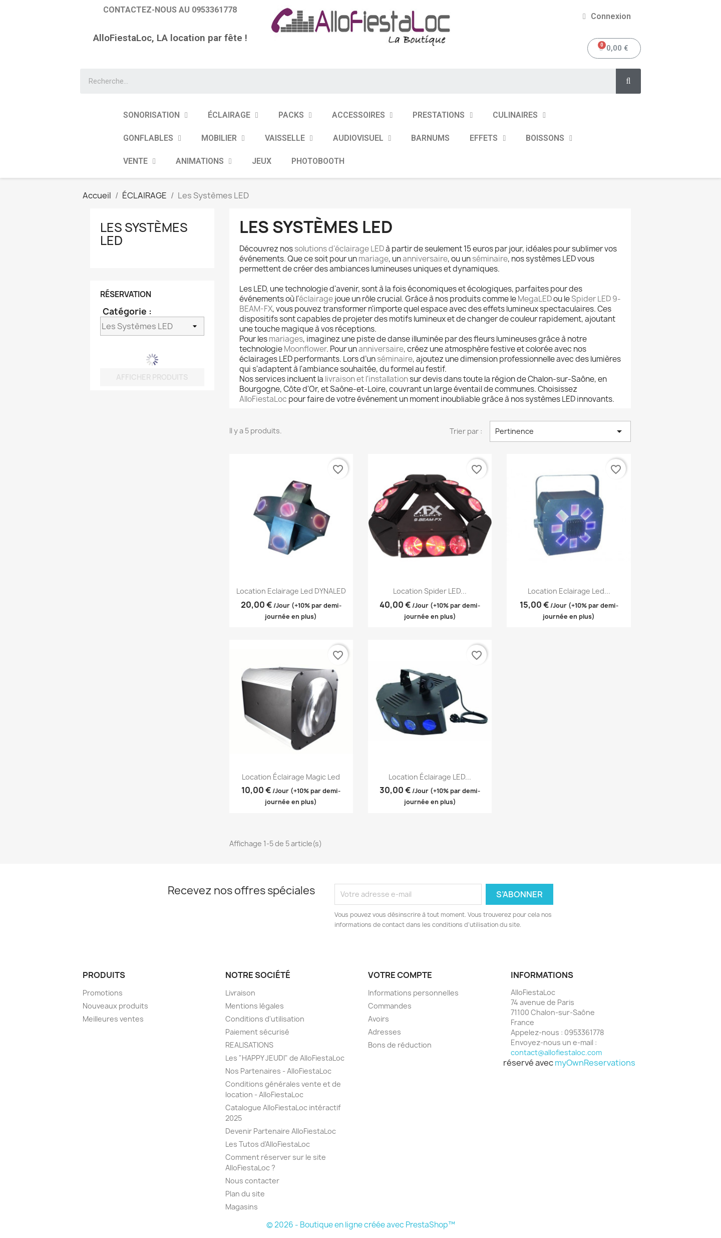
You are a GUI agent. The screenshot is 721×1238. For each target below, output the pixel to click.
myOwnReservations (595, 1062)
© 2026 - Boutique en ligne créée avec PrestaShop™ (360, 1224)
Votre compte (400, 974)
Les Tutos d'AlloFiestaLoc (267, 1144)
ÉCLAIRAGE (233, 115)
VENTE (139, 161)
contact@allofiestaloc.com (556, 1052)
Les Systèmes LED (144, 234)
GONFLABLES (152, 138)
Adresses (384, 1032)
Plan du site (245, 1193)
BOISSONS (549, 138)
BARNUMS (430, 138)
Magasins (241, 1206)
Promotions (103, 993)
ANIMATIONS (204, 161)
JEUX (261, 161)
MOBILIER (223, 138)
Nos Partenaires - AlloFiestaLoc (278, 1071)
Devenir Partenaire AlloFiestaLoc (280, 1131)
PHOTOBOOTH (317, 161)
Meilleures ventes (113, 1019)
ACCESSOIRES (362, 115)
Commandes (390, 1006)
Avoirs (378, 1019)
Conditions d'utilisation (264, 1019)
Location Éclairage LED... (430, 777)
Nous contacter (252, 1180)
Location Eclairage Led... (569, 591)
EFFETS (488, 138)
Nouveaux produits (115, 1006)
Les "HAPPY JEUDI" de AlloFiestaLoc (284, 1058)
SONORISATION (155, 115)
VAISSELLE (289, 138)
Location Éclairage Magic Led (291, 777)
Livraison (240, 993)
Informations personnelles (413, 993)
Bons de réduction (400, 1045)
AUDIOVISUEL (362, 138)
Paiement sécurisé (257, 1032)
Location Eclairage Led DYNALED (291, 591)
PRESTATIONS (443, 115)
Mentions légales (254, 1006)
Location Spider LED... (430, 591)
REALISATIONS (249, 1045)
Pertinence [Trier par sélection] (560, 431)
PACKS (295, 115)
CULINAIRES (519, 115)
